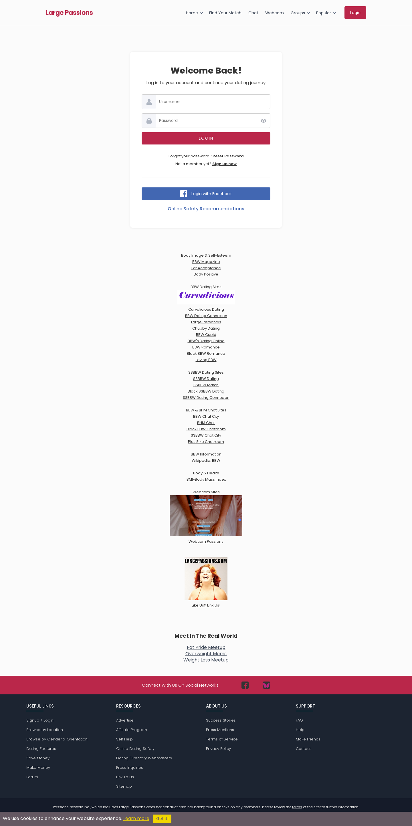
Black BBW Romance (206, 353)
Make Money (38, 767)
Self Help (124, 739)
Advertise (125, 720)
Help (300, 729)
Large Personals (206, 322)
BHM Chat (206, 422)
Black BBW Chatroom (206, 429)
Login (49, 720)
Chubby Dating (206, 328)
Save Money (37, 758)
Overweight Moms (206, 653)
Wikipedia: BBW (206, 460)
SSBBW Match (206, 385)
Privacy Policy (218, 748)
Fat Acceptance (206, 268)
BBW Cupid (206, 334)
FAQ (299, 720)
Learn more (136, 818)
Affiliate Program (131, 729)
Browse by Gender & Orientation (57, 739)
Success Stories (221, 720)
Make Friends (308, 739)
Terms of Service (222, 739)
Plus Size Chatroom (206, 441)
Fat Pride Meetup (206, 647)
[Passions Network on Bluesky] (266, 685)
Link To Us (125, 777)
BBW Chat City (206, 416)
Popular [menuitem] (323, 13)
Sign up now (224, 164)
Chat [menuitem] (253, 13)
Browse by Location (44, 729)
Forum (32, 777)
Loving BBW (206, 360)
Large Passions (69, 12)
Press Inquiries (129, 767)
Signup (32, 720)
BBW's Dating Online (206, 341)
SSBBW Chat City (206, 435)
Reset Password (228, 156)
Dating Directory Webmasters (144, 758)
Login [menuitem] (355, 12)
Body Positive (206, 274)
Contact (303, 748)
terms (297, 807)
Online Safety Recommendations (206, 208)
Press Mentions (220, 729)
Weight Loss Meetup (206, 660)
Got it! (162, 818)
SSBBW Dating (206, 378)
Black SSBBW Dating (206, 391)
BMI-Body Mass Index (206, 479)
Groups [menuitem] (298, 13)
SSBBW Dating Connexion (206, 397)
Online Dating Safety (135, 748)
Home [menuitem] (192, 13)
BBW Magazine (206, 261)
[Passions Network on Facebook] (245, 685)
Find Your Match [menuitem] (225, 13)
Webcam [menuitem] (274, 13)
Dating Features (41, 748)
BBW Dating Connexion (206, 315)
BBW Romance (206, 347)
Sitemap (124, 786)
